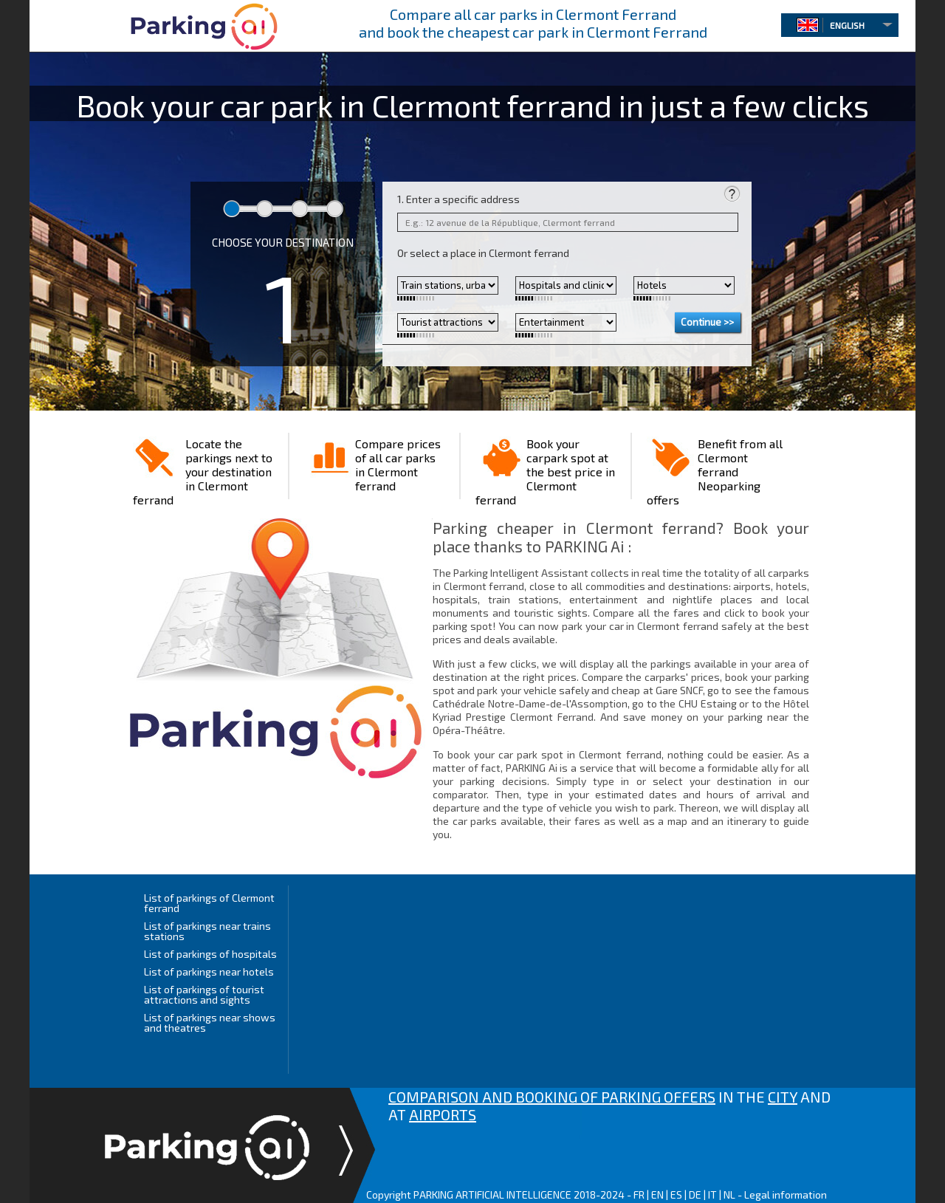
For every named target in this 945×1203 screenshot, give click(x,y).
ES (676, 1194)
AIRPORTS (442, 1114)
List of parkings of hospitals (210, 953)
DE (695, 1194)
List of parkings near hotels (209, 971)
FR (639, 1194)
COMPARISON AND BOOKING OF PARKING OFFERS (551, 1097)
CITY (782, 1097)
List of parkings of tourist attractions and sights (204, 994)
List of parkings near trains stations (207, 930)
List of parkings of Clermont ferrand (209, 902)
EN (657, 1194)
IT (712, 1194)
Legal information (785, 1194)
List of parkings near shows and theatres (209, 1022)
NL (729, 1194)
